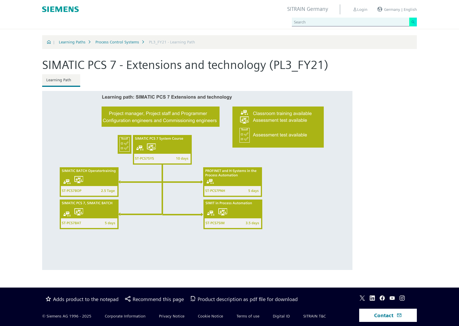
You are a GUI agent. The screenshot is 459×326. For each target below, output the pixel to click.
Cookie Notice (210, 316)
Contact (388, 315)
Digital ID (281, 316)
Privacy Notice (171, 316)
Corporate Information (125, 316)
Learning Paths (72, 42)
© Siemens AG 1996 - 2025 (66, 316)
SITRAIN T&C (314, 316)
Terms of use (248, 316)
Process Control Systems (117, 42)
